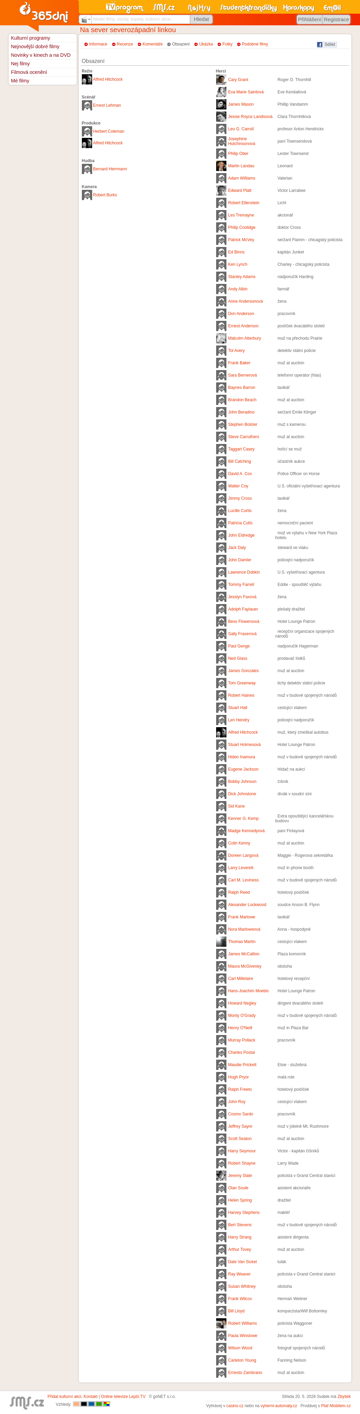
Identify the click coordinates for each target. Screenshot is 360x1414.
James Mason (241, 104)
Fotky (227, 44)
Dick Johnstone (242, 793)
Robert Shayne (242, 1163)
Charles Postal (241, 1052)
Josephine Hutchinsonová (241, 141)
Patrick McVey (241, 239)
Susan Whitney (242, 1286)
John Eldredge (241, 535)
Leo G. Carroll (241, 129)
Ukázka (206, 44)
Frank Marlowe (241, 917)
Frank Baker (239, 363)
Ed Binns (236, 252)
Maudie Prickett (242, 1064)
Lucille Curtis (240, 510)
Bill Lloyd (236, 1311)
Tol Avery (236, 350)
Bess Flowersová (243, 621)
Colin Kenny (239, 843)
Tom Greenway (242, 683)
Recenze (125, 44)
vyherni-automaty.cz (279, 1405)
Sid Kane (236, 806)
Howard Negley (242, 1003)
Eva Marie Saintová (246, 92)
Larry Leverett (240, 867)
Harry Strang (239, 1237)
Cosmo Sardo (240, 1114)
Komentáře (152, 44)
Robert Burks (105, 195)
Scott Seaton (240, 1138)
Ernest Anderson (243, 326)
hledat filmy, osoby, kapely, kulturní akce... (133, 19)
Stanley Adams (242, 276)
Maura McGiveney (244, 966)
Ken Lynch (237, 264)
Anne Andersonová (245, 301)
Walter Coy (238, 486)
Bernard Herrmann (110, 169)
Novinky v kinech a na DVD (41, 55)
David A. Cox (240, 473)
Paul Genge (239, 646)
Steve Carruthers (243, 436)
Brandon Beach (242, 399)
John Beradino (241, 412)
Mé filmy (20, 80)
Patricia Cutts (240, 523)
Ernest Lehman (107, 105)
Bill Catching (239, 461)
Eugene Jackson (243, 769)
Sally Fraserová (242, 633)
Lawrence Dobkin (244, 572)
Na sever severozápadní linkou (128, 30)
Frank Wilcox (240, 1298)
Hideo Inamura (241, 757)
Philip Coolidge (242, 227)
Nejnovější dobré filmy (35, 46)
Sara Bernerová (242, 375)
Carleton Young (242, 1360)
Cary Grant (238, 79)
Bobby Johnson (242, 781)
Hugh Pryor (238, 1077)
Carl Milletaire (240, 978)
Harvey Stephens (244, 1212)
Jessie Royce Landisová (250, 116)
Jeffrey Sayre (240, 1126)
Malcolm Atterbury (244, 338)
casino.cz (235, 1405)
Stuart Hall (237, 707)
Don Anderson (241, 313)
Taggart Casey (241, 449)
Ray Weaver (239, 1274)
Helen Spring (240, 1200)
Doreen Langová (243, 855)
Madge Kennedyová (246, 830)
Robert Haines (241, 695)
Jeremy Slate (240, 1175)
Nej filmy (20, 63)
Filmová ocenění (29, 72)
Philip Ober (238, 153)
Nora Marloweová (244, 929)
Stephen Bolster (242, 424)
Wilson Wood (240, 1348)
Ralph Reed (239, 892)
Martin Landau (241, 165)
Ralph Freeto (240, 1089)
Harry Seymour (242, 1151)
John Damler (239, 560)
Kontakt (91, 1396)
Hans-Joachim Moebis (248, 991)
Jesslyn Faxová (242, 596)
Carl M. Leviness (243, 880)
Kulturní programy (30, 38)
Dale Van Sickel (242, 1261)
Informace (98, 44)
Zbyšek (344, 1396)
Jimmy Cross (240, 498)
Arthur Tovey (239, 1249)
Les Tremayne (241, 215)
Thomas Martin (242, 941)
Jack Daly (237, 547)
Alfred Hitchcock (108, 79)
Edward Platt (239, 190)
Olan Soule (238, 1188)
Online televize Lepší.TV (123, 1396)
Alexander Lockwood (247, 904)
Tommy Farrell (241, 584)
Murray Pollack (241, 1040)
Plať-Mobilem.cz (336, 1405)
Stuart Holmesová (244, 744)
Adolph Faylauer (243, 609)
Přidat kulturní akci (65, 1396)
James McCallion (243, 954)
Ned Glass (237, 658)
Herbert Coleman (108, 131)
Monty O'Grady (242, 1015)
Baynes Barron (241, 387)
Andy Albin (238, 289)
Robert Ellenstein (243, 202)
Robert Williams (242, 1323)
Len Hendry (238, 720)
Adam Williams (241, 178)
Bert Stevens (240, 1224)
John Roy (237, 1101)
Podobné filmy (255, 44)
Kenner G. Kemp (243, 818)
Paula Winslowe (242, 1335)
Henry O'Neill (240, 1027)
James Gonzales (243, 670)
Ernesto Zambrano (245, 1372)
